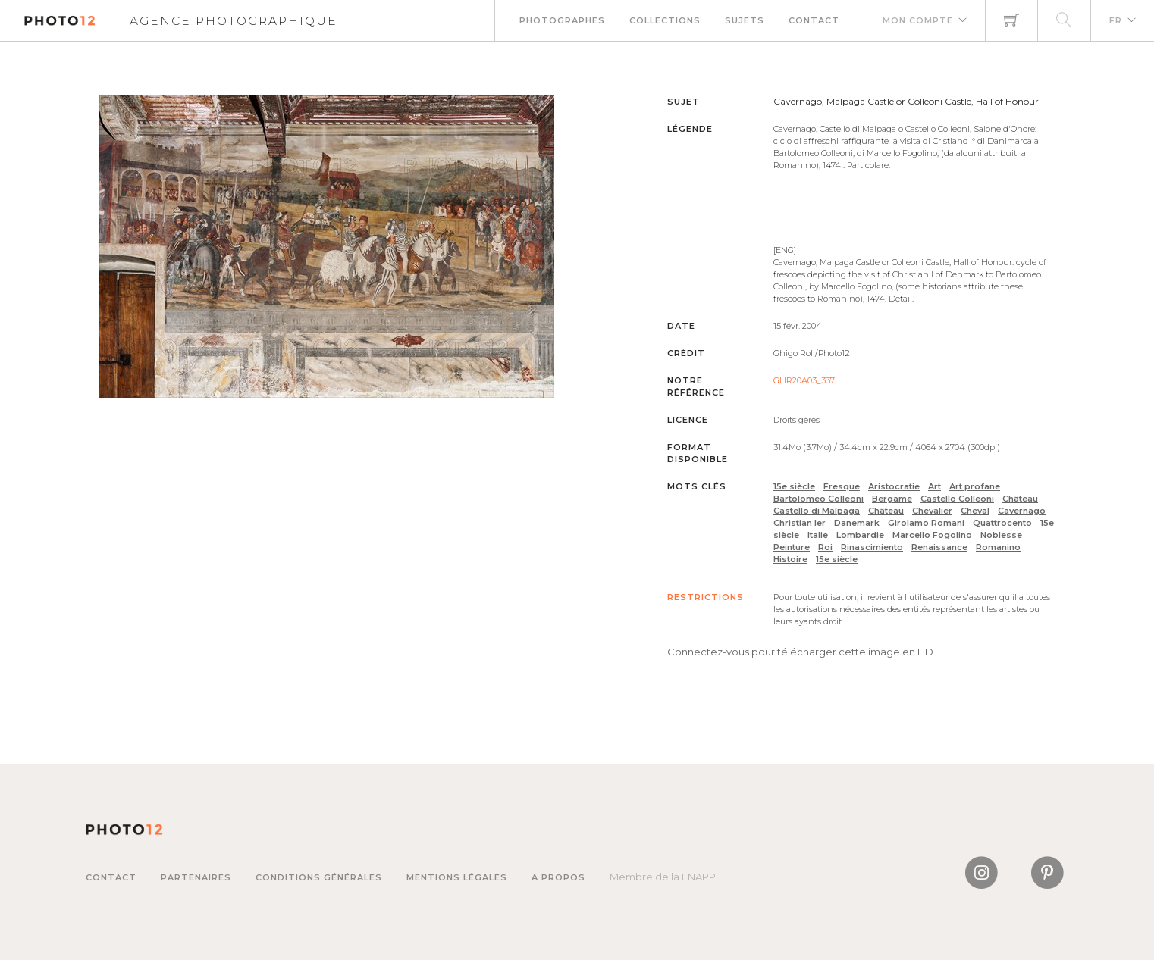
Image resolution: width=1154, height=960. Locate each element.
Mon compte (918, 20)
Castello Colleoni (957, 498)
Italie (817, 535)
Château (1020, 498)
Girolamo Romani (926, 523)
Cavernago (1022, 510)
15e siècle (794, 486)
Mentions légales (456, 877)
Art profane (974, 486)
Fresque (841, 486)
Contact (814, 20)
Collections (665, 20)
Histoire (790, 559)
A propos (558, 877)
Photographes (562, 20)
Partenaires (196, 877)
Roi (825, 547)
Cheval (975, 510)
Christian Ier (799, 523)
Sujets (744, 20)
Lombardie (860, 535)
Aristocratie (894, 486)
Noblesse (1001, 535)
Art (934, 486)
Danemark (857, 523)
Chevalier (932, 510)
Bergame (892, 498)
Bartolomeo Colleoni (818, 498)
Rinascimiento (872, 547)
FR (1115, 20)
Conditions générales (319, 877)
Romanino (998, 547)
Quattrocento (1002, 523)
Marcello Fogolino (932, 535)
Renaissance (939, 547)
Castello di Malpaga (816, 510)
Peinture (791, 547)
